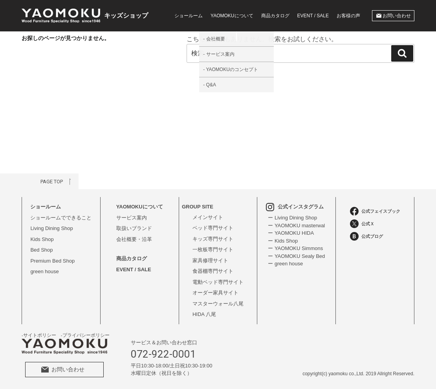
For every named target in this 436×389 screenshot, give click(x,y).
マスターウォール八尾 (218, 304)
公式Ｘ (362, 223)
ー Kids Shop (283, 241)
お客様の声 (348, 15)
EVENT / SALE (313, 15)
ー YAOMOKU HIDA (291, 233)
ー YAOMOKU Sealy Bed (296, 256)
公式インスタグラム (295, 207)
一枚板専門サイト (212, 249)
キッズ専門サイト (212, 239)
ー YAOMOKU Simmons (295, 248)
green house (44, 271)
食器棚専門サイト (212, 271)
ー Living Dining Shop (292, 218)
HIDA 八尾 (204, 314)
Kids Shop (41, 239)
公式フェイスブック (375, 211)
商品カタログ (275, 15)
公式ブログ (366, 236)
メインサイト (207, 217)
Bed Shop (41, 250)
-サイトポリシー (39, 335)
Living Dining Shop (51, 228)
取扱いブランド (134, 228)
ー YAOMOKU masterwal (296, 225)
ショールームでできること (61, 218)
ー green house (285, 264)
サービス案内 (131, 218)
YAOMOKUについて (139, 207)
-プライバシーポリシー (85, 335)
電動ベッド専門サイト (218, 282)
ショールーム (188, 15)
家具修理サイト (210, 260)
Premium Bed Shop (52, 261)
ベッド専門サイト (212, 228)
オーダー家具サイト (215, 293)
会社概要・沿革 (134, 239)
